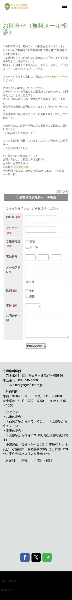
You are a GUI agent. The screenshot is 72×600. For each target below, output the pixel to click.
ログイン (7, 589)
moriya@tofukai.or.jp (56, 76)
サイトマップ (9, 581)
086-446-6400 (21, 166)
